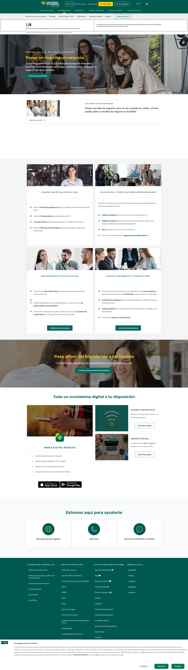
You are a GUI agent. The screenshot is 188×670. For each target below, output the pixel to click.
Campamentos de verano (104, 609)
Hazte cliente (100, 632)
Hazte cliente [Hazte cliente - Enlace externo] (107, 4)
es (137, 4)
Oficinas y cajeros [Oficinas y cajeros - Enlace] (81, 4)
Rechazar (161, 666)
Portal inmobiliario (103, 592)
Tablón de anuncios (69, 570)
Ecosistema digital (102, 620)
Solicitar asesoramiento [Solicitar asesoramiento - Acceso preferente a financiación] (128, 328)
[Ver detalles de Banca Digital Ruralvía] (60, 421)
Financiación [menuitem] (81, 16)
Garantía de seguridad (104, 570)
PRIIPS (64, 592)
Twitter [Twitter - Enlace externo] (131, 575)
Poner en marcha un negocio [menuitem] (36, 16)
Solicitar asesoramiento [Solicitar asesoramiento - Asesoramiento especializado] (60, 328)
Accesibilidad (67, 628)
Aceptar (178, 666)
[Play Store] (71, 484)
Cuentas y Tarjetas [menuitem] (95, 16)
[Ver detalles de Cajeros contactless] (111, 418)
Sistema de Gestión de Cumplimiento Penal (75, 621)
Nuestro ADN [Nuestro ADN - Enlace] (70, 4)
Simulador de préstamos (104, 615)
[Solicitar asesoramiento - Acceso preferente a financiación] (128, 259)
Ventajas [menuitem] (52, 16)
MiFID (64, 587)
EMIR (64, 598)
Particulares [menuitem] (46, 10)
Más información (36, 120)
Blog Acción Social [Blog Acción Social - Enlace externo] (103, 581)
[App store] (49, 484)
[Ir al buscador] (147, 4)
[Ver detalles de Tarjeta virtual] (111, 447)
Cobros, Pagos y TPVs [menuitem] (66, 16)
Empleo (98, 598)
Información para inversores (38, 583)
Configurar (144, 666)
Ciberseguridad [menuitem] (122, 16)
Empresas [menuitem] (79, 10)
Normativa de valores (70, 615)
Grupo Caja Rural (34, 589)
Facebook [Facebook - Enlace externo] (132, 570)
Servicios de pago (68, 609)
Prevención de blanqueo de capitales (75, 581)
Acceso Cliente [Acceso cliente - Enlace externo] (123, 4)
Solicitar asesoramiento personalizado (94, 370)
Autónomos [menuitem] (64, 10)
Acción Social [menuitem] (135, 10)
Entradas (98, 604)
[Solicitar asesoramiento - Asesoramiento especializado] (60, 259)
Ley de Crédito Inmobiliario (72, 575)
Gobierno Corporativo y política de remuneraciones (41, 576)
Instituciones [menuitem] (116, 10)
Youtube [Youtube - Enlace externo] (131, 592)
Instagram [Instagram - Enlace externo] (132, 587)
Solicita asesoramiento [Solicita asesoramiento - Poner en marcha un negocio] (38, 76)
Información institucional (37, 570)
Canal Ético (32, 600)
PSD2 (64, 604)
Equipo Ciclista (102, 587)
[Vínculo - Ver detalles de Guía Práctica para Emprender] (94, 109)
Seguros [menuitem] (108, 16)
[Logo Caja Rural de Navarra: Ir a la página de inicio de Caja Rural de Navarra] (49, 4)
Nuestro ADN (33, 595)
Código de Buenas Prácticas (72, 634)
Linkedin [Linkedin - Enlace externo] (131, 581)
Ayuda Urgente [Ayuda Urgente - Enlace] (92, 4)
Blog (98, 575)
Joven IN (98, 637)
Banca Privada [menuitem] (96, 10)
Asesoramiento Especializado (106, 626)
